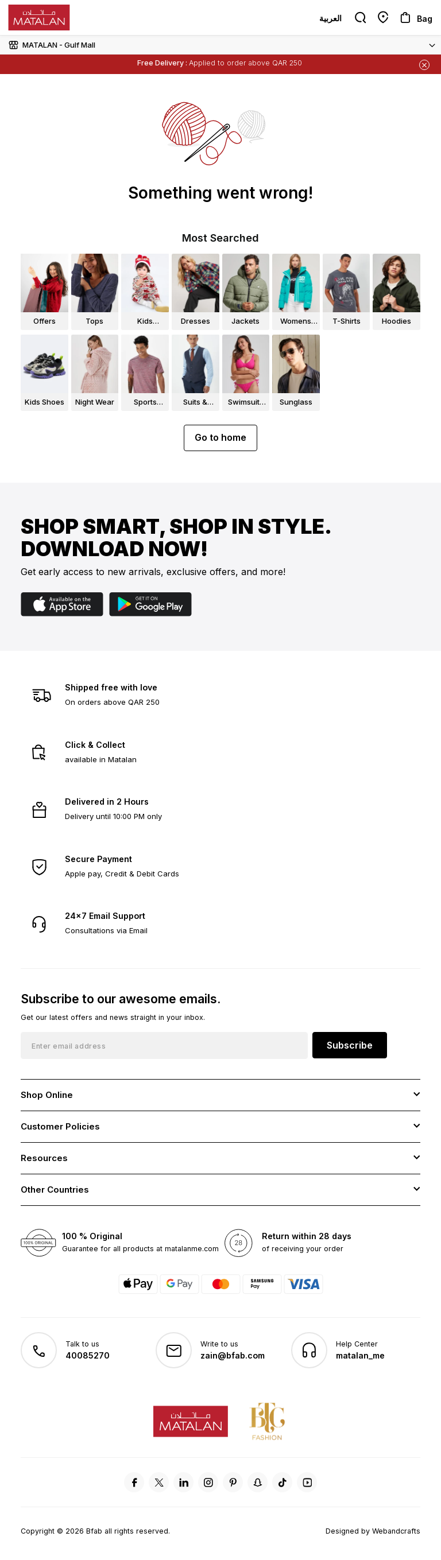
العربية (330, 18)
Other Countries (55, 1189)
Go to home (220, 437)
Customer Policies (60, 1126)
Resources (44, 1157)
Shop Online (47, 1094)
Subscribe (350, 1045)
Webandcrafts (396, 1531)
